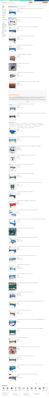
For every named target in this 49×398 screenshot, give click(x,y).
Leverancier (21, 39)
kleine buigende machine (5, 394)
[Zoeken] (30, 2)
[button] (28, 2)
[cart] (36, 2)
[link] (48, 392)
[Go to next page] (45, 383)
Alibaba (9, 5)
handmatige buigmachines (11, 123)
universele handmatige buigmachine (17, 395)
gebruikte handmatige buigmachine (39, 123)
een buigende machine (36, 394)
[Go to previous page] (35, 383)
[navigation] (5, 195)
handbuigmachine (15, 394)
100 (43, 383)
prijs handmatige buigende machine (24, 123)
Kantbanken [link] (29, 5)
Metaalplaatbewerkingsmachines (24, 5)
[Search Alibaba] (18, 2)
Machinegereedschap (18, 5)
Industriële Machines (12, 5)
